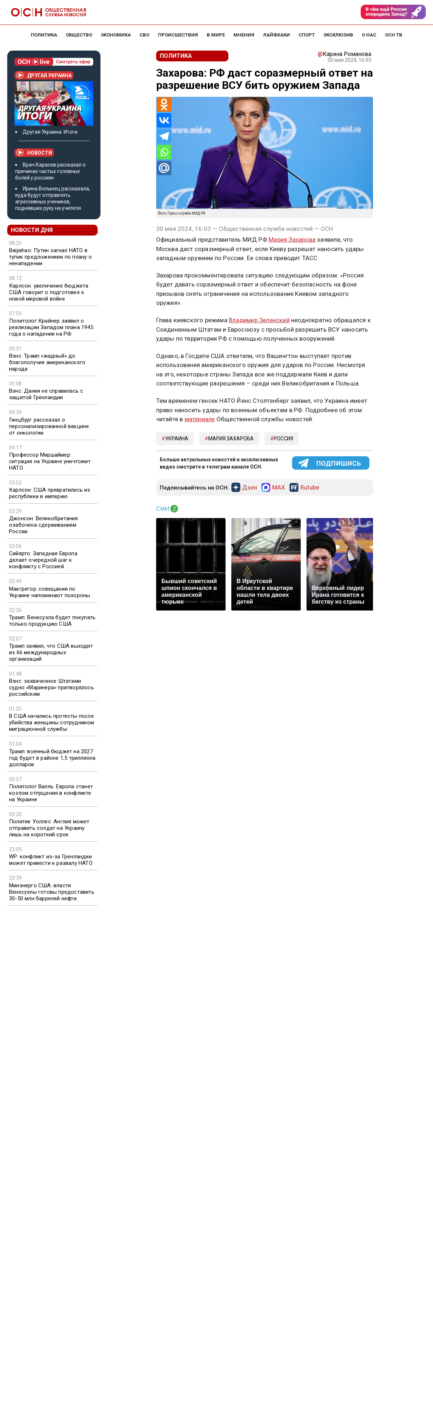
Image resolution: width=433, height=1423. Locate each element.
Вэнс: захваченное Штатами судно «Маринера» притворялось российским (51, 687)
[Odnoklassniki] (164, 104)
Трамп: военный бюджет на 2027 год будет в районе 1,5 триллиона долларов (52, 758)
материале (200, 419)
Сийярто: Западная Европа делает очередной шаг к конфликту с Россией (43, 560)
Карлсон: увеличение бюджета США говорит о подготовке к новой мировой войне (48, 292)
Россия (283, 438)
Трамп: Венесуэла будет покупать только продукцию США (52, 620)
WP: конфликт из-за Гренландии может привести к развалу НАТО (51, 859)
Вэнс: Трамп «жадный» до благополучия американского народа (47, 362)
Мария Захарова (292, 239)
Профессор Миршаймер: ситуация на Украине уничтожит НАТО (50, 461)
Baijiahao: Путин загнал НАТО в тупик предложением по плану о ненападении (50, 257)
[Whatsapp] (164, 152)
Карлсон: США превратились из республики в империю (49, 493)
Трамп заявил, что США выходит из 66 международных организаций (51, 652)
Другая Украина (44, 75)
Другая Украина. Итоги (50, 132)
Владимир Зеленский (259, 320)
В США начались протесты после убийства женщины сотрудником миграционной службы (51, 722)
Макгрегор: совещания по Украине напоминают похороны (49, 592)
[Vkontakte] (164, 120)
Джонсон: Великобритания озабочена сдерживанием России (43, 525)
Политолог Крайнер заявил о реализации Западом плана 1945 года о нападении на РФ (51, 327)
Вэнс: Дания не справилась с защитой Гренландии (46, 394)
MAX (278, 487)
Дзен (249, 487)
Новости (34, 152)
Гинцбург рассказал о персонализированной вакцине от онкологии (49, 426)
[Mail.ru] (164, 168)
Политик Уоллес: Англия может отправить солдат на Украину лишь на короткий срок (49, 828)
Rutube (309, 487)
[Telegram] (164, 136)
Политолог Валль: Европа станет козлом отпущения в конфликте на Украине (51, 793)
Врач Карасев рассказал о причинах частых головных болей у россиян (50, 171)
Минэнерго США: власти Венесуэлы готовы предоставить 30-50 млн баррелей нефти (51, 892)
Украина (176, 438)
